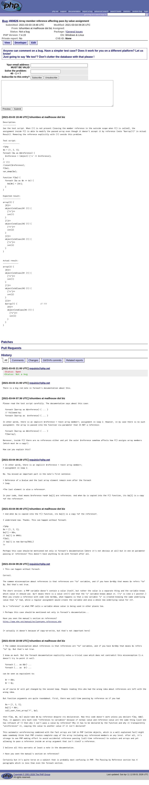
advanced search (101, 11)
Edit (33, 42)
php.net (55, 11)
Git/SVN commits (52, 360)
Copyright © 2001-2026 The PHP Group (31, 775)
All (5, 360)
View (7, 42)
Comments (18, 360)
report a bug (87, 11)
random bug (137, 11)
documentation (74, 11)
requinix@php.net (39, 368)
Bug (5, 21)
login (146, 11)
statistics (126, 11)
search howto (115, 11)
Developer (21, 42)
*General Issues (74, 31)
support (63, 11)
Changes (33, 360)
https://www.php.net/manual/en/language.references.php (32, 622)
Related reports (74, 360)
